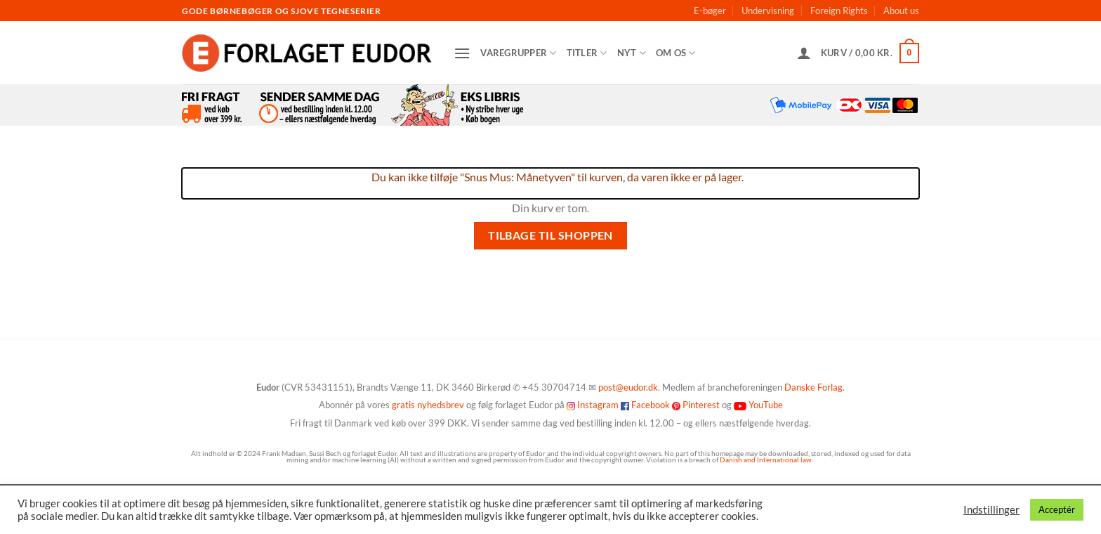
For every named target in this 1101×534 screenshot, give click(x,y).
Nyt (631, 53)
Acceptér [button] (1057, 509)
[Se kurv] (870, 53)
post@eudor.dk (628, 387)
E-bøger (710, 10)
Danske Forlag (813, 387)
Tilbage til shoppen (550, 235)
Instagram (598, 404)
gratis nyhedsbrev (428, 404)
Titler (587, 53)
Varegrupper (518, 53)
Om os (676, 53)
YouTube (766, 404)
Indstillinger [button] (991, 510)
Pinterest (701, 404)
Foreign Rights (839, 10)
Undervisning (767, 10)
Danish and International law (766, 459)
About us (901, 10)
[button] (462, 53)
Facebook (650, 404)
